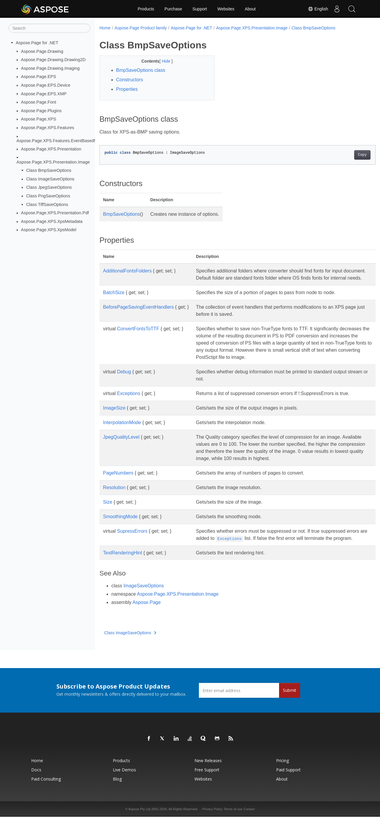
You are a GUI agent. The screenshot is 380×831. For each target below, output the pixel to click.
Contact (249, 823)
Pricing (282, 775)
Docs (36, 784)
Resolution (114, 494)
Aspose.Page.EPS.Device (45, 85)
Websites (225, 9)
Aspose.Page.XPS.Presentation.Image (53, 161)
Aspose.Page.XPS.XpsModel (48, 229)
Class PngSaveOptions (48, 196)
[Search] (49, 28)
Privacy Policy (212, 823)
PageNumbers (118, 480)
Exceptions (128, 400)
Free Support (206, 784)
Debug (124, 378)
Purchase (173, 9)
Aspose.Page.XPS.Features (47, 127)
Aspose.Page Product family (141, 28)
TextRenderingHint (122, 567)
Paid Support (288, 784)
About (250, 9)
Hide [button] (162, 61)
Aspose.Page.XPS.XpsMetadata (52, 221)
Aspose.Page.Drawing (42, 51)
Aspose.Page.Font (38, 102)
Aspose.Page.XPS (38, 119)
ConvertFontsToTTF (138, 335)
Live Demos (124, 784)
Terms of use (233, 823)
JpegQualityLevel (121, 444)
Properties (127, 89)
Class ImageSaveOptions (50, 179)
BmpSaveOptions (121, 214)
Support (199, 9)
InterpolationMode (122, 429)
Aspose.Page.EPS (38, 76)
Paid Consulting (46, 793)
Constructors (129, 79)
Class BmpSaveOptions (48, 170)
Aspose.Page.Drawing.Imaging (50, 68)
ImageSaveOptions (144, 599)
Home (104, 28)
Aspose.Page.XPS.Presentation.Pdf (55, 212)
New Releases (208, 775)
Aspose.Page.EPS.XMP (44, 93)
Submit (289, 704)
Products (146, 9)
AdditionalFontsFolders (127, 270)
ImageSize (114, 415)
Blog (117, 793)
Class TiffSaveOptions (47, 204)
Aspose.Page (146, 616)
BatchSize (113, 299)
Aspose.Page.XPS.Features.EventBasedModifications (68, 140)
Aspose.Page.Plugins (41, 110)
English (318, 9)
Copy (343, 155)
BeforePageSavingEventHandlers (138, 314)
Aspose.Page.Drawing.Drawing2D (53, 59)
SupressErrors (132, 538)
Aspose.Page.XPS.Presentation (51, 149)
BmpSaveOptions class (140, 70)
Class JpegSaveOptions (49, 187)
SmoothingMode (120, 523)
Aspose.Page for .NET (37, 42)
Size (107, 509)
